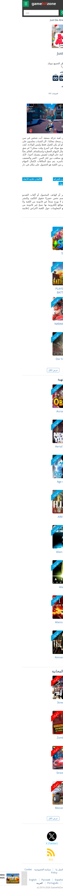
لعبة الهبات (52, 20)
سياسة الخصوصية (21, 869)
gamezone (22, 3)
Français (50, 879)
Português (31, 883)
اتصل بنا (37, 869)
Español (37, 879)
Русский (24, 879)
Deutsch (46, 883)
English (12, 879)
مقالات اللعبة (52, 869)
